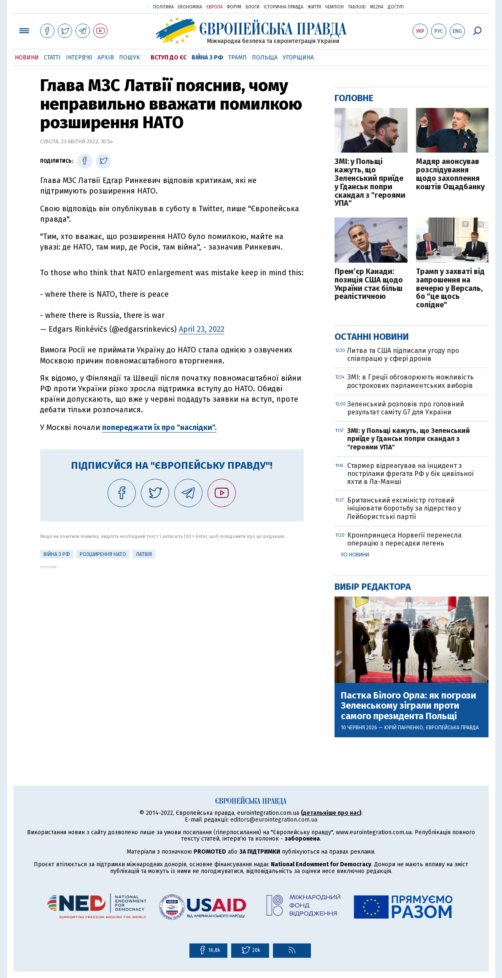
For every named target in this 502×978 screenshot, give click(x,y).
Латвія (144, 554)
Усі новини (355, 555)
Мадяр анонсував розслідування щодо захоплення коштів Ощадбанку (450, 174)
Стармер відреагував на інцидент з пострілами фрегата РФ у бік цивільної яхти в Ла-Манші (410, 474)
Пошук (129, 57)
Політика (163, 7)
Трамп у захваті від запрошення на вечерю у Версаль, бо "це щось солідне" (450, 288)
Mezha (376, 7)
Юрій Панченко (403, 728)
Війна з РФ (207, 57)
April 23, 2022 (201, 329)
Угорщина (298, 57)
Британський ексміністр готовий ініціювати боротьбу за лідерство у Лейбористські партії (404, 508)
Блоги (252, 7)
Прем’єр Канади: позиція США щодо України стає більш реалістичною (369, 284)
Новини (27, 57)
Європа (214, 7)
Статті (52, 57)
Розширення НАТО (103, 554)
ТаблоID (357, 7)
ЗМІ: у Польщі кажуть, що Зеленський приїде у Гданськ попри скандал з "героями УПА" (370, 183)
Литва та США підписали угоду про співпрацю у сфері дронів (403, 355)
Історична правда (283, 7)
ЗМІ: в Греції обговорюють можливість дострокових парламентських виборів (410, 381)
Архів (105, 57)
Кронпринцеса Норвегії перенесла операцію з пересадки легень (404, 539)
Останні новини (372, 336)
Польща (265, 57)
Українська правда (121, 6)
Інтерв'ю (79, 57)
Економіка (190, 7)
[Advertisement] (172, 628)
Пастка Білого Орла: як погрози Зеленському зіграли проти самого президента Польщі (408, 706)
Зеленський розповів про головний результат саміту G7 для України (405, 408)
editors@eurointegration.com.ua (273, 819)
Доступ (396, 7)
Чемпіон (334, 7)
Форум (234, 7)
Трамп (237, 57)
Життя (314, 7)
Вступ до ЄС (168, 57)
